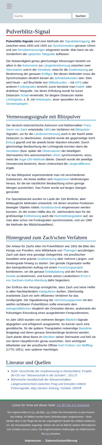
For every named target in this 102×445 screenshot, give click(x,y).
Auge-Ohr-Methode (32, 159)
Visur (10, 142)
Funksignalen (27, 86)
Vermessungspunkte (68, 300)
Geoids (11, 276)
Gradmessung (78, 69)
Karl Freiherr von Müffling (75, 345)
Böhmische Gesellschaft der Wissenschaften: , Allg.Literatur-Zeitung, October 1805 (48, 384)
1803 (47, 129)
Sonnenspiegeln (17, 103)
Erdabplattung (54, 271)
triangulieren (47, 291)
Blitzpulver (82, 129)
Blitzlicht (71, 319)
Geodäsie (44, 69)
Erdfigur (47, 73)
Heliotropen (43, 99)
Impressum (33, 440)
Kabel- (80, 86)
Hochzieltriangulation (68, 216)
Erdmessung (32, 216)
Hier (48, 412)
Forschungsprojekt (70, 267)
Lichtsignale (14, 99)
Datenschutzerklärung (61, 440)
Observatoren (51, 151)
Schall (24, 95)
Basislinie (85, 328)
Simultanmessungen (31, 49)
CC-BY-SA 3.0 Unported (73, 405)
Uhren (56, 155)
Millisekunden (58, 82)
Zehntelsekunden (66, 78)
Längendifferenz (79, 163)
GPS (78, 82)
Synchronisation (63, 45)
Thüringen (70, 250)
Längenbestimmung (57, 65)
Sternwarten (14, 69)
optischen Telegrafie (41, 54)
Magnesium (61, 179)
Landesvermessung (47, 134)
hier (33, 412)
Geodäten (12, 151)
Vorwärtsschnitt (50, 207)
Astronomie (30, 65)
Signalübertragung (77, 41)
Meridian (49, 337)
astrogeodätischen (18, 308)
